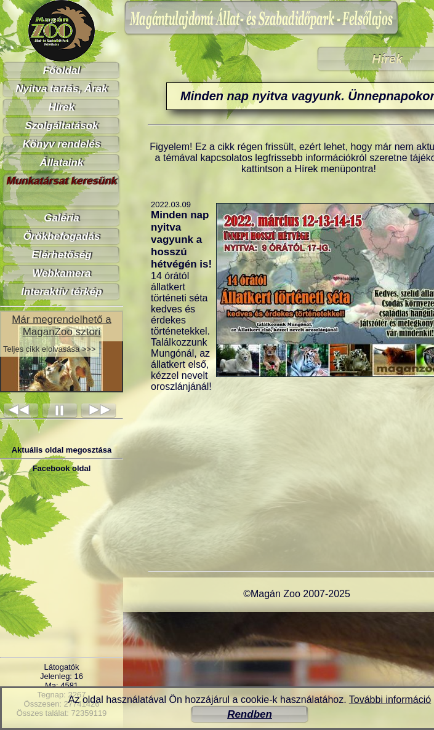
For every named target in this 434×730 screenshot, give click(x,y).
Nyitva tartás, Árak (61, 89)
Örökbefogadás (61, 236)
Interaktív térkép (61, 292)
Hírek (62, 107)
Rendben (249, 714)
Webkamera (61, 273)
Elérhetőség (61, 255)
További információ (390, 699)
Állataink (62, 163)
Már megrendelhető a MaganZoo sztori (61, 326)
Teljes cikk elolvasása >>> (49, 349)
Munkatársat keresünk (61, 181)
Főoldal (61, 70)
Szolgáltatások (61, 126)
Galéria (61, 218)
